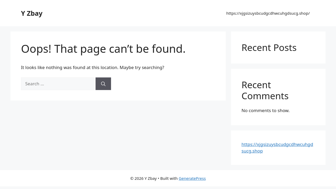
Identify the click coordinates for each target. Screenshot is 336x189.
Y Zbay (32, 13)
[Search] (103, 83)
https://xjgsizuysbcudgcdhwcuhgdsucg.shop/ (268, 13)
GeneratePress (192, 178)
